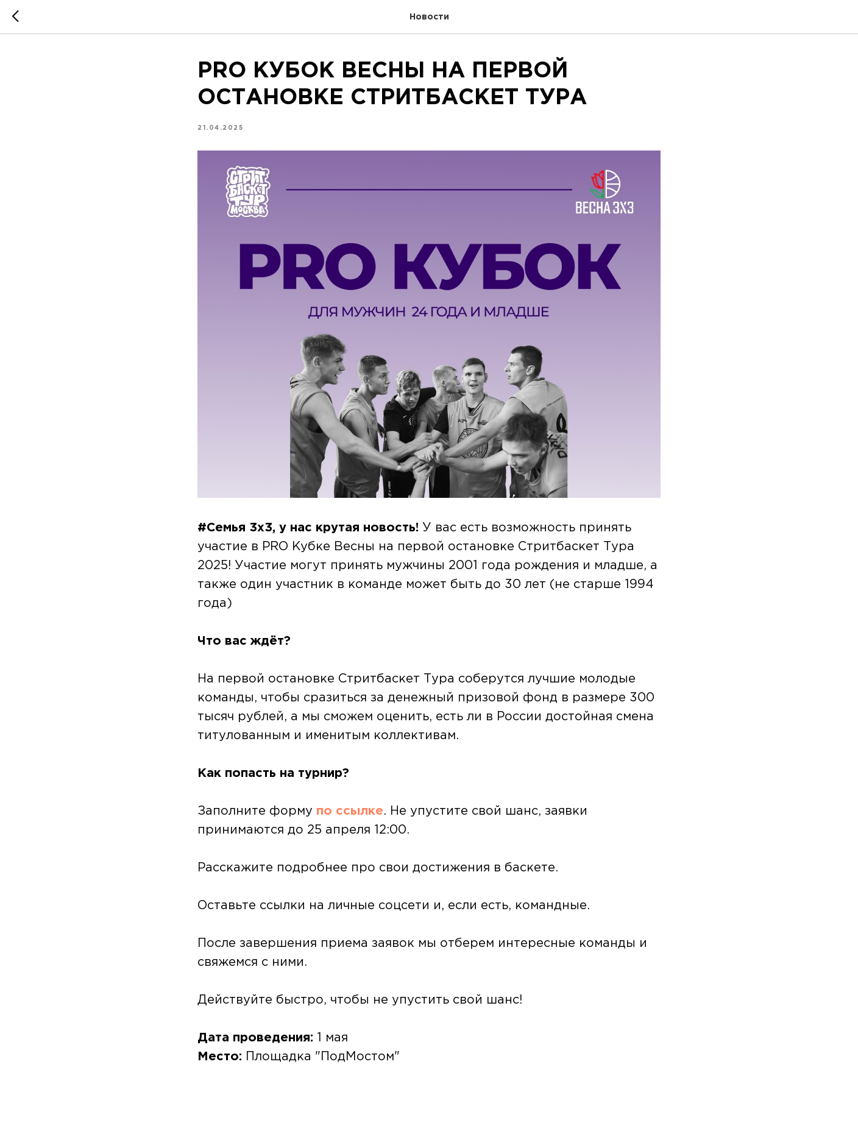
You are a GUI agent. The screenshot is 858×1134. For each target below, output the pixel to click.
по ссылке (349, 811)
